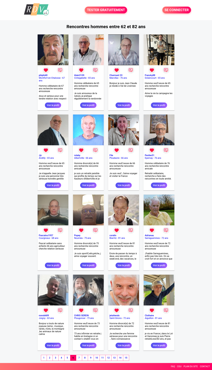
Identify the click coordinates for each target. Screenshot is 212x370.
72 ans (165, 238)
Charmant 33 (116, 75)
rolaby (77, 155)
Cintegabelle (80, 78)
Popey (77, 235)
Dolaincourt (150, 78)
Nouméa (78, 238)
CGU (179, 366)
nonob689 (44, 315)
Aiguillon (149, 318)
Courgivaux (44, 238)
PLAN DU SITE (191, 366)
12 (108, 357)
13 (114, 357)
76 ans (123, 78)
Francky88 (150, 75)
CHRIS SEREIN (81, 315)
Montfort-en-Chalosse (50, 78)
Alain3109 (79, 75)
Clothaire (149, 315)
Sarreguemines (152, 238)
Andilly (42, 158)
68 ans (55, 238)
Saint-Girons (115, 318)
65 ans (91, 78)
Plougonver (79, 318)
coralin (112, 235)
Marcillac (114, 78)
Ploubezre (114, 158)
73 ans (90, 318)
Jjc (40, 155)
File (111, 155)
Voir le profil (53, 105)
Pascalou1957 (46, 235)
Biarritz (112, 238)
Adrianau (149, 235)
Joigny (42, 318)
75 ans (87, 238)
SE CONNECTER (177, 10)
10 (96, 357)
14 (120, 357)
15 (126, 357)
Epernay (149, 158)
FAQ (173, 366)
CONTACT (205, 366)
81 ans (121, 238)
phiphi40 (43, 75)
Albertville (79, 158)
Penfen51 (149, 155)
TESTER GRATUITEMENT (106, 10)
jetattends (114, 315)
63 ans (50, 318)
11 (102, 357)
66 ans (89, 158)
